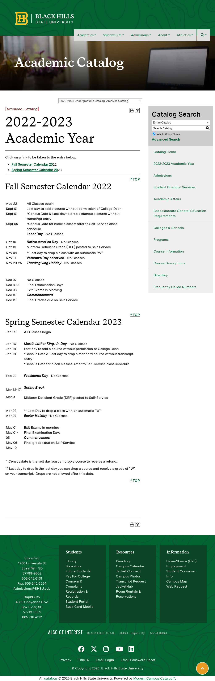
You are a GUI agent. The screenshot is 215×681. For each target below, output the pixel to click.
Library (71, 561)
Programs (161, 240)
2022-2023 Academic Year (173, 164)
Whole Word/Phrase (169, 134)
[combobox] (100, 100)
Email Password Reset (138, 660)
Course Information (168, 251)
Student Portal (77, 602)
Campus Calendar (130, 566)
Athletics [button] (184, 35)
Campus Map (176, 581)
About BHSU (158, 633)
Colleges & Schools (168, 228)
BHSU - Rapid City (132, 633)
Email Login (105, 660)
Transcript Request (131, 581)
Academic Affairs (167, 199)
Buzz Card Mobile (79, 607)
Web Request (176, 586)
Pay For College (78, 576)
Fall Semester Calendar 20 (32, 164)
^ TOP (135, 179)
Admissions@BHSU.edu (32, 589)
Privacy (65, 660)
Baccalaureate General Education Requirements (179, 213)
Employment (176, 566)
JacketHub (124, 586)
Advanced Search (166, 139)
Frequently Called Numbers (174, 287)
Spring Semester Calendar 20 (35, 170)
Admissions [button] (140, 35)
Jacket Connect (128, 571)
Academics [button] (85, 35)
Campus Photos (128, 576)
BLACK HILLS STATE (101, 633)
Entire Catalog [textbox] (162, 122)
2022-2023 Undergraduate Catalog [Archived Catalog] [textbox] (94, 100)
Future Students (78, 571)
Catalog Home (164, 152)
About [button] (162, 35)
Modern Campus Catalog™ (154, 678)
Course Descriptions (169, 263)
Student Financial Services (174, 187)
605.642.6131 (32, 578)
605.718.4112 (32, 617)
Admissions (162, 175)
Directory (160, 275)
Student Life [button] (112, 35)
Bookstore (73, 566)
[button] (203, 35)
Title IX (83, 660)
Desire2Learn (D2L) (181, 561)
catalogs (51, 678)
